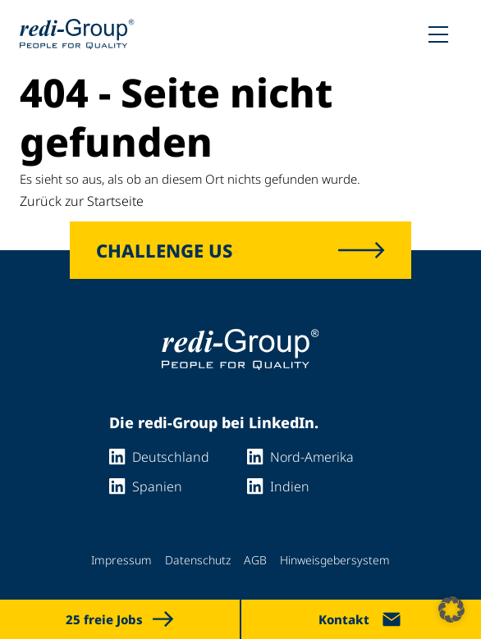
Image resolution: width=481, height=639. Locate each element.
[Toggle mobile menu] (438, 34)
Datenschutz (198, 560)
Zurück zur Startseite (82, 201)
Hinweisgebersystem (335, 560)
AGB (255, 560)
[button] (451, 609)
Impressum (121, 560)
